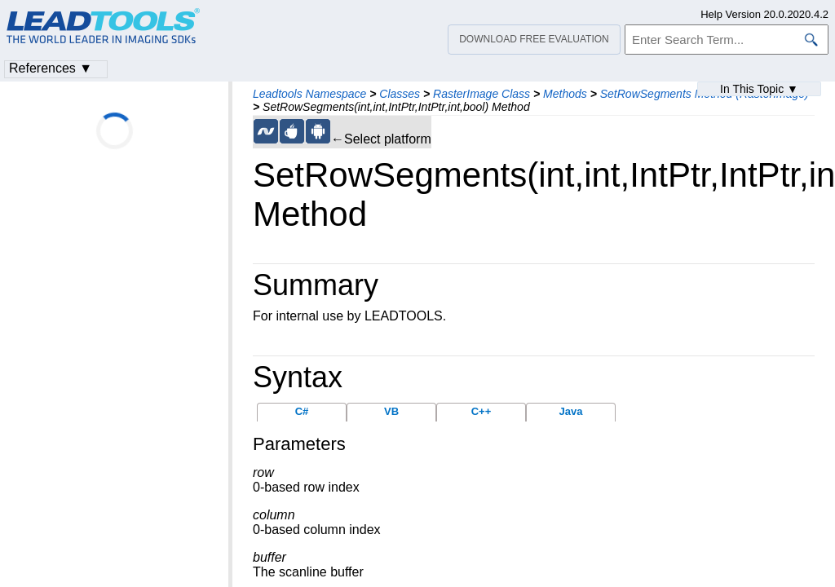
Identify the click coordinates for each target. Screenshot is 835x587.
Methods (565, 93)
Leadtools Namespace (309, 93)
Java (571, 411)
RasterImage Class (481, 93)
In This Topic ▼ (759, 88)
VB (391, 411)
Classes (399, 93)
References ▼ (50, 68)
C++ (481, 411)
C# (302, 411)
